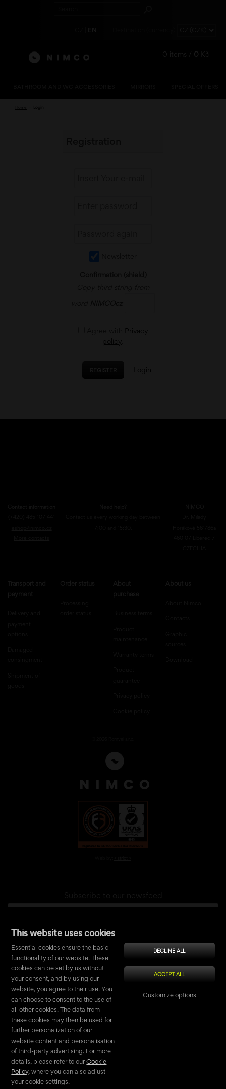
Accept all (169, 974)
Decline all (169, 951)
